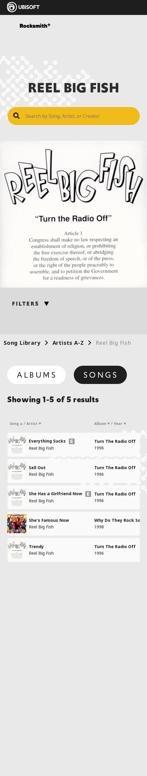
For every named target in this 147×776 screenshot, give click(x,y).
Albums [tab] (37, 375)
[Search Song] (79, 116)
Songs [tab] (100, 375)
